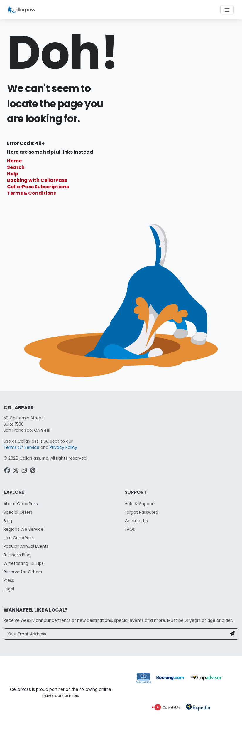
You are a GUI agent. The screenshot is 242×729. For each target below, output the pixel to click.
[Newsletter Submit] (232, 634)
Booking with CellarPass (37, 180)
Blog (8, 521)
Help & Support (140, 504)
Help (12, 173)
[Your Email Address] (115, 634)
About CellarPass (21, 504)
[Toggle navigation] (227, 9)
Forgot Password (141, 512)
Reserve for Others (23, 572)
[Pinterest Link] (33, 471)
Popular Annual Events (26, 546)
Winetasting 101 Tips (24, 563)
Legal (9, 589)
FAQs (130, 529)
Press (9, 580)
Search (15, 167)
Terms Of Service (21, 447)
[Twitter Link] (16, 471)
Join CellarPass (19, 538)
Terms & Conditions (31, 193)
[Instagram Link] (25, 471)
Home (14, 160)
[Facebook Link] (8, 471)
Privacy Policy (63, 447)
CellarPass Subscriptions (38, 186)
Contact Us (136, 521)
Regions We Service (23, 529)
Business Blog (17, 555)
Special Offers (18, 512)
